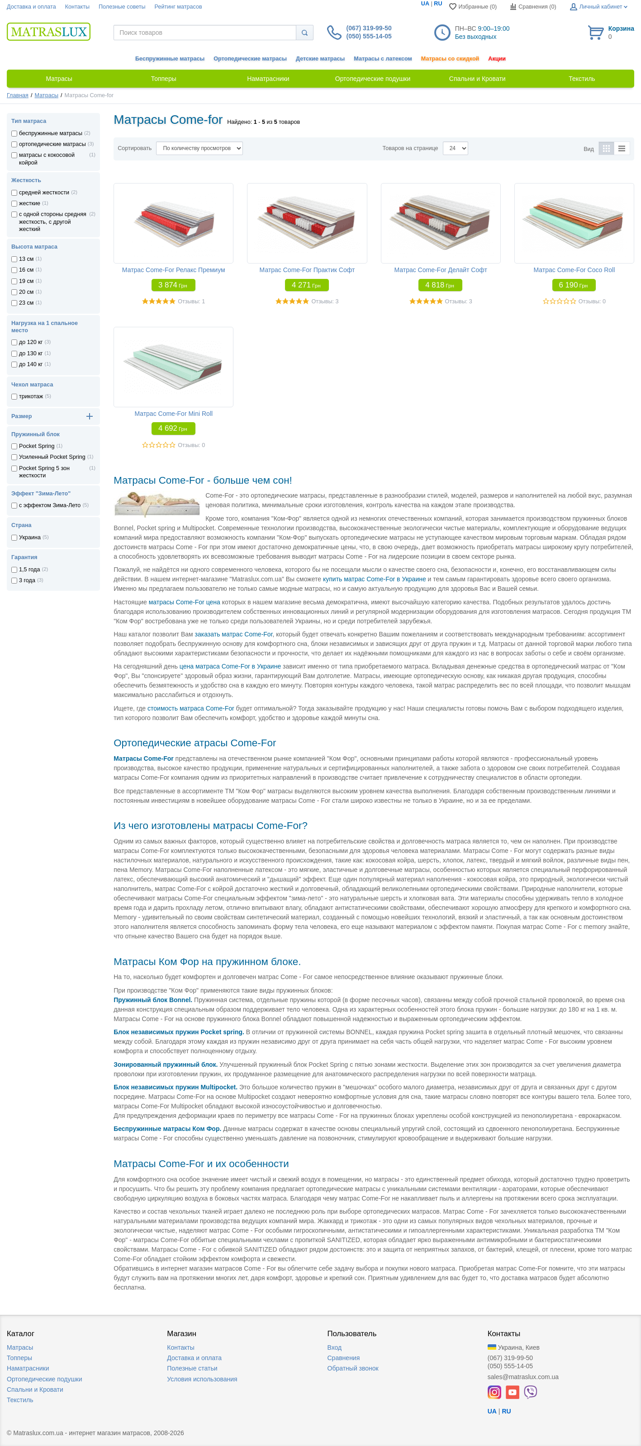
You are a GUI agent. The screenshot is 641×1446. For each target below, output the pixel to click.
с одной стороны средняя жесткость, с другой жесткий (52, 221)
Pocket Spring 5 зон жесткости (44, 472)
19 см (26, 281)
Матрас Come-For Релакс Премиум (173, 269)
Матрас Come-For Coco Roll (574, 269)
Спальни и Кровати (35, 1389)
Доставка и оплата (31, 7)
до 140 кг (31, 364)
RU (438, 3)
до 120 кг (31, 342)
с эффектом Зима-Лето (50, 505)
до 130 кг (31, 353)
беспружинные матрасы (50, 133)
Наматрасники (28, 1368)
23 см (26, 303)
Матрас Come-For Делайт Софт (440, 269)
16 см (26, 270)
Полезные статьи (192, 1368)
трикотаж (31, 396)
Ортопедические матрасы (250, 59)
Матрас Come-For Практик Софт (307, 269)
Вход (335, 1347)
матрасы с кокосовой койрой (47, 158)
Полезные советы (122, 7)
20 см (26, 292)
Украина (30, 537)
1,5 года (29, 569)
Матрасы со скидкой (450, 59)
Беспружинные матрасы (169, 59)
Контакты (77, 7)
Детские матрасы (320, 59)
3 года (27, 580)
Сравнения (344, 1357)
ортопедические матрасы (52, 144)
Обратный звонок (353, 1368)
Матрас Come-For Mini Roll (173, 413)
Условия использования (202, 1379)
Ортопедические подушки (44, 1379)
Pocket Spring (36, 446)
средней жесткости (44, 192)
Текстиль (20, 1400)
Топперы (19, 1357)
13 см (26, 259)
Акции (497, 59)
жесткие (29, 203)
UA (425, 3)
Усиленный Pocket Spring (52, 457)
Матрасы (46, 95)
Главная (17, 95)
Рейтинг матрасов (178, 7)
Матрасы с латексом (383, 59)
